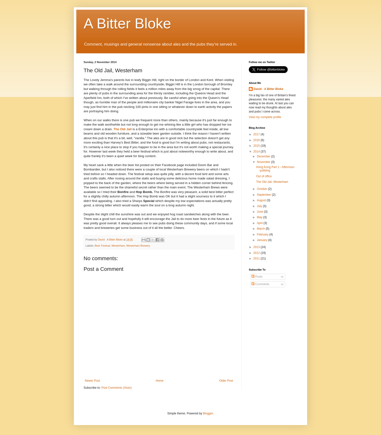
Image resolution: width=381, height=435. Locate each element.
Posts (256, 276)
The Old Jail (122, 129)
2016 (257, 140)
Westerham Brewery (138, 245)
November (264, 162)
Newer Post (92, 380)
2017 (257, 134)
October (262, 189)
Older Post (226, 380)
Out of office (264, 176)
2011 (257, 258)
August (262, 200)
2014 (257, 151)
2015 (257, 145)
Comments (260, 284)
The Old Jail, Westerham (272, 182)
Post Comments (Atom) (116, 387)
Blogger (208, 413)
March (261, 228)
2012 (257, 253)
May (260, 217)
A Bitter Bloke (127, 23)
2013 (257, 247)
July (260, 206)
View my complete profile (265, 117)
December (264, 156)
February (263, 234)
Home (160, 380)
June (260, 211)
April (260, 223)
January (262, 240)
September (264, 194)
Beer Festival (102, 245)
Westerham (118, 245)
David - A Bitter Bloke (268, 89)
